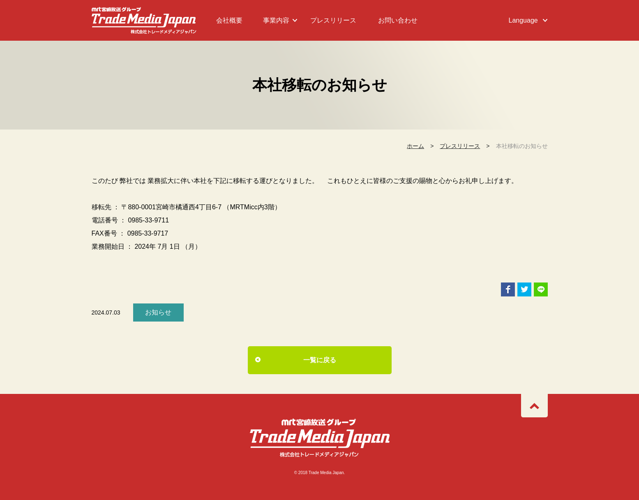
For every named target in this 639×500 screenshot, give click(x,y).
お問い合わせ (398, 20)
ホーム (415, 146)
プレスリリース (333, 20)
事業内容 (276, 20)
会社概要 (229, 20)
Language (523, 20)
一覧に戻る (319, 359)
